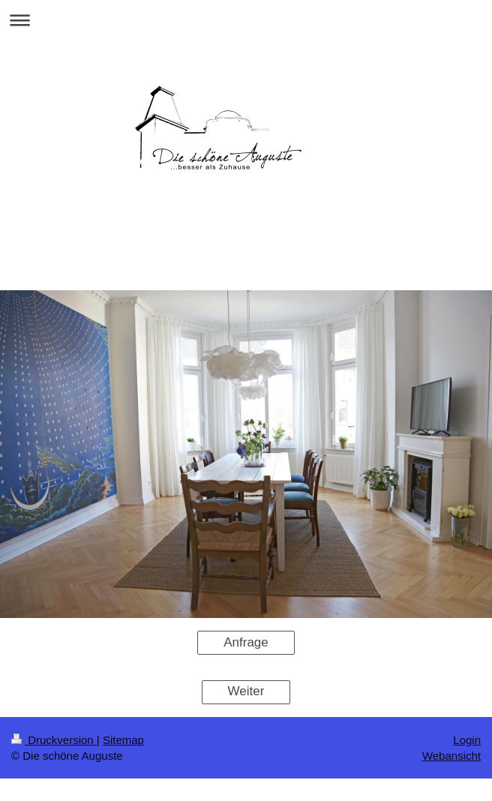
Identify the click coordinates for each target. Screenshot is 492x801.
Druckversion (54, 740)
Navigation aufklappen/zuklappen (246, 20)
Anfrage (246, 642)
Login (467, 740)
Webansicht (451, 755)
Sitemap (123, 740)
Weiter (246, 691)
